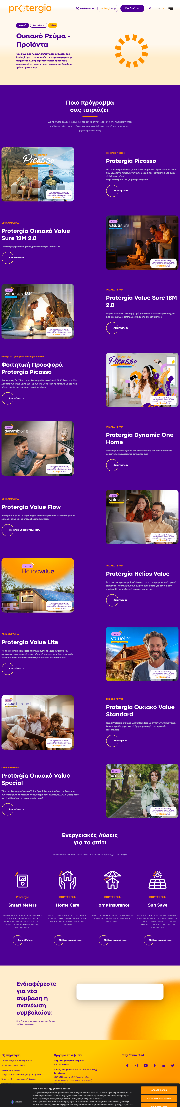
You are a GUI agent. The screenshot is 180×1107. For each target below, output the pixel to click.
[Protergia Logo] (30, 8)
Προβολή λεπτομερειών (140, 1102)
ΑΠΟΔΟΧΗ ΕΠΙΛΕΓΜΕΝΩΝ (159, 1077)
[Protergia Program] (117, 191)
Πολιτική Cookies (41, 1092)
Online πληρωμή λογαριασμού (17, 1061)
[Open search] (150, 8)
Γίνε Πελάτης (132, 8)
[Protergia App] (107, 8)
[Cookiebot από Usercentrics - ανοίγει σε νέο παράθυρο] (16, 1102)
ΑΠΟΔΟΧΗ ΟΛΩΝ (159, 1069)
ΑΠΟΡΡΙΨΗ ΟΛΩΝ (159, 1085)
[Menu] (171, 8)
